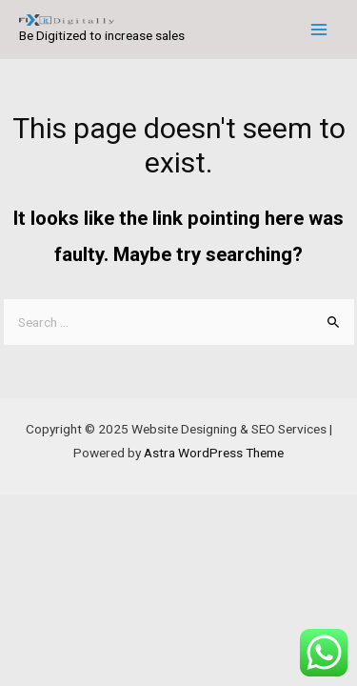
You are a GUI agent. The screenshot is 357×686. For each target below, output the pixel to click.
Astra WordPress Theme (214, 452)
